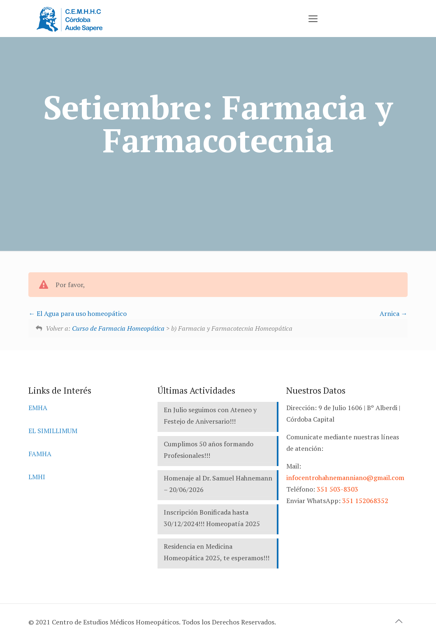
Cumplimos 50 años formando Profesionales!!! (208, 449)
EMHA (37, 407)
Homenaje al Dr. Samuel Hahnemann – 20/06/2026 (218, 483)
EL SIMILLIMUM (52, 430)
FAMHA (39, 453)
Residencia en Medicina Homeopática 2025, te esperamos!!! (216, 552)
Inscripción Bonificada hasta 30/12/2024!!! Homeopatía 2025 (212, 518)
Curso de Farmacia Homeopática (118, 328)
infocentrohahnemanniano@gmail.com (345, 477)
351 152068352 (365, 500)
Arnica (394, 313)
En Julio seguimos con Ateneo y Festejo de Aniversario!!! (210, 415)
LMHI (36, 476)
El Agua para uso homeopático (77, 313)
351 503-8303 (337, 489)
